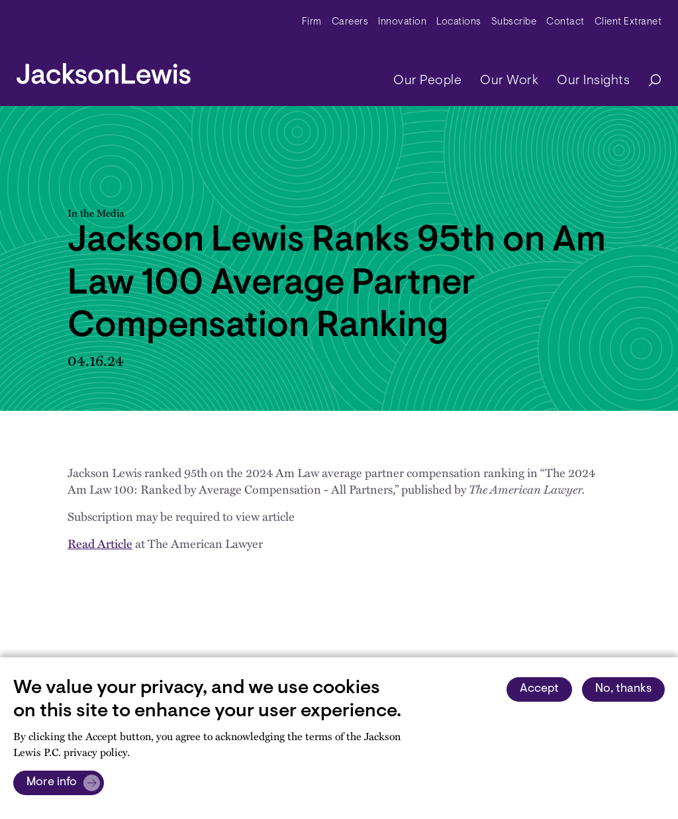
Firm (312, 22)
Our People (427, 80)
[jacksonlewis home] (104, 70)
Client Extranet (628, 22)
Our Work (509, 80)
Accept (539, 689)
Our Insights (593, 80)
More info (51, 783)
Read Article (100, 543)
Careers (350, 22)
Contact (565, 22)
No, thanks (623, 689)
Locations (458, 22)
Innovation (402, 22)
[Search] (648, 81)
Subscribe (514, 22)
